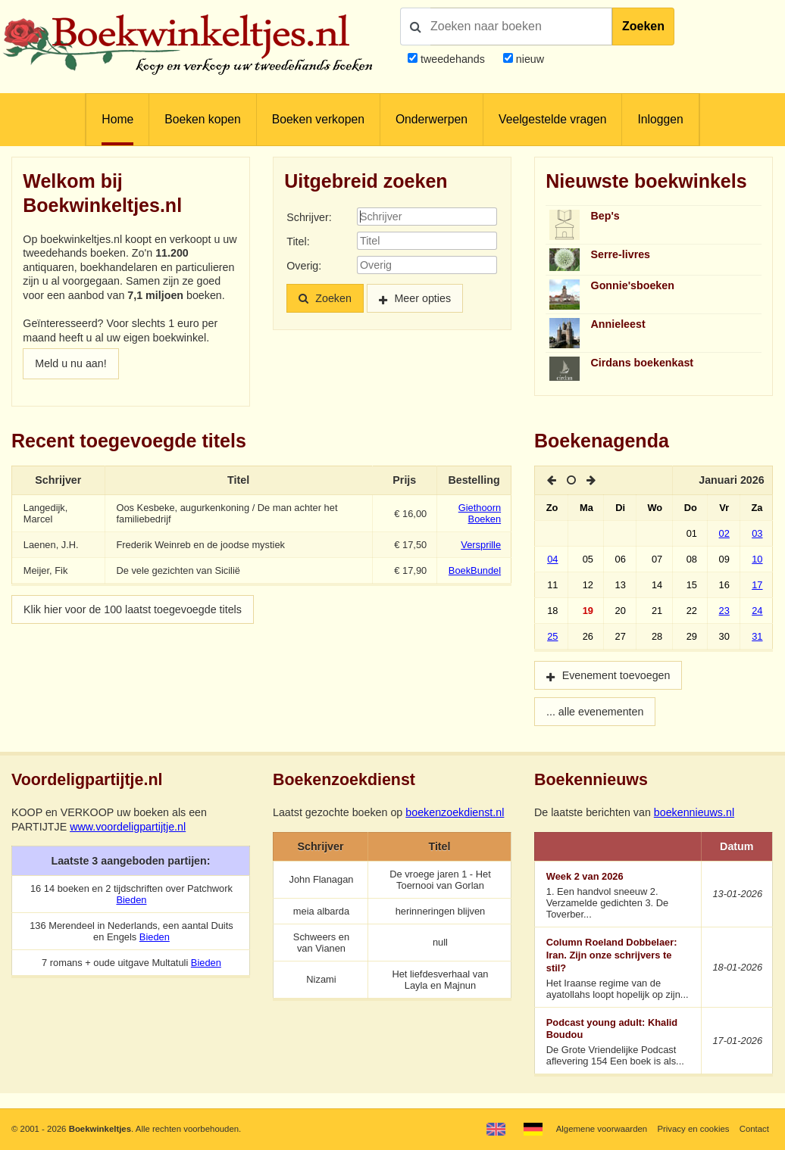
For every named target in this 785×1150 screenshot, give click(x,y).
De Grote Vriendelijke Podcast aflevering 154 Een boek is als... (618, 1042)
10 (757, 559)
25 (552, 636)
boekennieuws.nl (694, 812)
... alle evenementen (594, 712)
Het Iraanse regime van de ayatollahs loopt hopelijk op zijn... (618, 968)
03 (757, 533)
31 (757, 636)
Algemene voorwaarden (601, 1128)
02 (724, 533)
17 (757, 585)
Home (117, 119)
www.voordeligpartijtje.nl (128, 827)
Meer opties (422, 298)
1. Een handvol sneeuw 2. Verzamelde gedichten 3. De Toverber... (618, 895)
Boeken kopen (202, 119)
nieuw (528, 59)
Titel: (297, 241)
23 (724, 610)
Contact (754, 1128)
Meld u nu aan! (70, 363)
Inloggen (660, 119)
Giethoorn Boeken (479, 513)
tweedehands (453, 59)
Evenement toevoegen (616, 675)
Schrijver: (308, 217)
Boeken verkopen (318, 119)
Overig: (303, 266)
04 (552, 559)
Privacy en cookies (693, 1128)
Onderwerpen (432, 119)
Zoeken (643, 26)
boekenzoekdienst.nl (454, 812)
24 (757, 610)
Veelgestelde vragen (552, 119)
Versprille (481, 544)
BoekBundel (475, 570)
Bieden (131, 899)
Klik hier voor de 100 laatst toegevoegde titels (132, 609)
